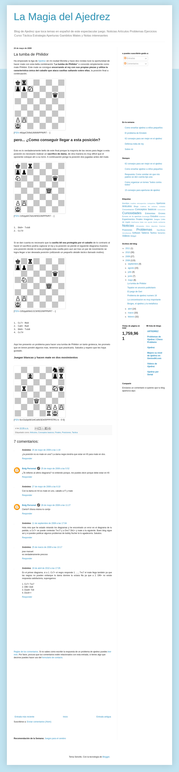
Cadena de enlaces (148, 206)
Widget (133, 236)
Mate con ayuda (146, 222)
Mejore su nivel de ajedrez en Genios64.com (154, 356)
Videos (126, 235)
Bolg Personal (29, 468)
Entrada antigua (103, 717)
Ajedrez (42, 61)
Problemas (144, 229)
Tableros (145, 233)
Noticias (128, 225)
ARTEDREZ (153, 331)
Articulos (33, 432)
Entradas (129, 58)
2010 (128, 252)
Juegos (157, 219)
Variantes (161, 233)
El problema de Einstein (136, 133)
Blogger (105, 757)
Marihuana (135, 222)
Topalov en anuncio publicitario (141, 287)
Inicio (65, 717)
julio (130, 272)
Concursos (161, 210)
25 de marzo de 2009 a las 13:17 (47, 547)
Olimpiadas (140, 226)
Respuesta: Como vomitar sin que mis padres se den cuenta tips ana (142, 175)
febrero (131, 317)
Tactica (75, 432)
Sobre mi (129, 149)
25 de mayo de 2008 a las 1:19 (46, 450)
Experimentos (128, 219)
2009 (128, 256)
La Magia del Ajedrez (62, 16)
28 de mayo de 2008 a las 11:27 (56, 505)
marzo (131, 313)
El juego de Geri (134, 291)
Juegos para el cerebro (55, 738)
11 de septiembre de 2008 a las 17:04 (49, 523)
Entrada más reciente (24, 717)
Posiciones (66, 432)
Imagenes (148, 219)
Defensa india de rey (134, 144)
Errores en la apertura (131, 216)
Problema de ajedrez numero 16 (142, 295)
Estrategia (146, 216)
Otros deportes (152, 226)
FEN (16, 132)
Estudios (154, 216)
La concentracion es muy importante (144, 299)
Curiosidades (131, 213)
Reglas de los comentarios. (26, 651)
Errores (162, 213)
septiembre (133, 264)
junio (130, 276)
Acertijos (125, 203)
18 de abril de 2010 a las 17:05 (46, 568)
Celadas (162, 206)
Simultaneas (126, 233)
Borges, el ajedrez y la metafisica (142, 303)
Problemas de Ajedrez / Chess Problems (155, 339)
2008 (128, 260)
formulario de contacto (52, 657)
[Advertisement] (63, 687)
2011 (128, 248)
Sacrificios (161, 230)
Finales (58, 432)
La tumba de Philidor (136, 283)
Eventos (162, 216)
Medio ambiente (159, 222)
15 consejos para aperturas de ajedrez (142, 190)
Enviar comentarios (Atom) (39, 722)
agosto (131, 268)
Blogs (136, 206)
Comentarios (131, 63)
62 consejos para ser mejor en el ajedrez (143, 138)
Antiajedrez (151, 203)
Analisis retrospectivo (138, 203)
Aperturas (160, 203)
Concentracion (128, 209)
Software (136, 233)
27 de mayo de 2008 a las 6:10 (46, 486)
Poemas (162, 226)
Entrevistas (150, 213)
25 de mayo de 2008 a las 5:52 (55, 468)
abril (130, 309)
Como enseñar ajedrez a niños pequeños (143, 128)
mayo (131, 280)
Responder (27, 458)
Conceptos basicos (46, 432)
